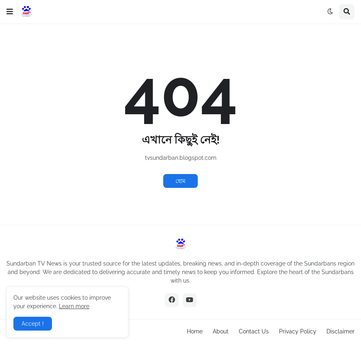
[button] (9, 12)
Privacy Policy (297, 331)
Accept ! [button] (33, 323)
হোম (180, 181)
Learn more (74, 306)
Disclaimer (340, 331)
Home (195, 331)
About (221, 331)
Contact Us (254, 331)
